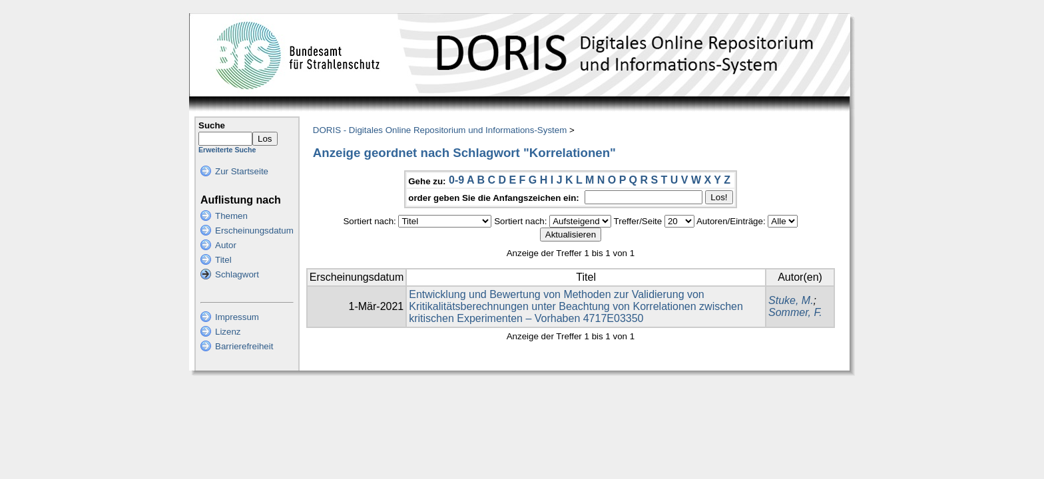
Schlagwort (237, 274)
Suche (211, 125)
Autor (225, 245)
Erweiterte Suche (227, 150)
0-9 (456, 180)
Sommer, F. (795, 312)
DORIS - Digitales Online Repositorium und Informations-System (440, 130)
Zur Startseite (241, 171)
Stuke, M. (791, 300)
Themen (231, 216)
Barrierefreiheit (244, 346)
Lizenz (228, 332)
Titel (223, 260)
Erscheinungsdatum (254, 231)
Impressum (237, 317)
